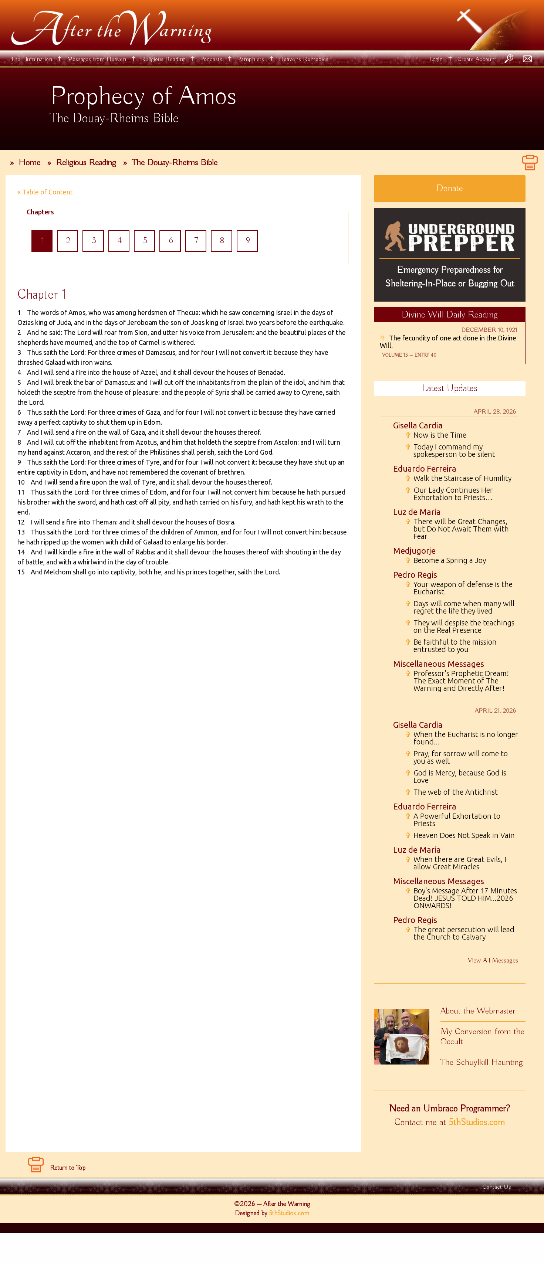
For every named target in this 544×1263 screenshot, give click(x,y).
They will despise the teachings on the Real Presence (459, 626)
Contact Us (496, 1217)
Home (29, 162)
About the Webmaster (477, 1010)
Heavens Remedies (303, 59)
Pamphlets (250, 59)
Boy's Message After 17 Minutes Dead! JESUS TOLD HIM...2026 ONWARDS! (461, 898)
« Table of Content (45, 192)
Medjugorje (414, 550)
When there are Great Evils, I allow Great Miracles (455, 863)
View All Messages (493, 960)
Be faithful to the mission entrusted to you (451, 645)
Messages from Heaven (96, 59)
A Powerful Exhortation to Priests (452, 819)
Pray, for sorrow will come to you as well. (456, 757)
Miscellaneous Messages (438, 663)
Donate (449, 188)
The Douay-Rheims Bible (174, 162)
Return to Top (67, 1198)
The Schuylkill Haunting (481, 1062)
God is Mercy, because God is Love (455, 776)
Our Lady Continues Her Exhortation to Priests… (449, 493)
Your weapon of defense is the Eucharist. (459, 588)
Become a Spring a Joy (445, 560)
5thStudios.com (477, 1122)
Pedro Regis (415, 574)
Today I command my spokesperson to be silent (450, 450)
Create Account (476, 59)
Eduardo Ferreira (424, 468)
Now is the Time (435, 435)
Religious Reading (163, 59)
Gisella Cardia (418, 425)
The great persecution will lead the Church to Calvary (459, 933)
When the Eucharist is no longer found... (461, 738)
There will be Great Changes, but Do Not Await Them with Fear (457, 529)
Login (436, 59)
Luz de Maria (417, 511)
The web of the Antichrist (451, 792)
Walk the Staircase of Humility (458, 478)
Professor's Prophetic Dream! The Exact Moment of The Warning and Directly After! (457, 681)
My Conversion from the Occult (482, 1036)
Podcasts (211, 59)
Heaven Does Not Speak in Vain (460, 835)
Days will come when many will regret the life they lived (459, 607)
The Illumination (31, 59)
